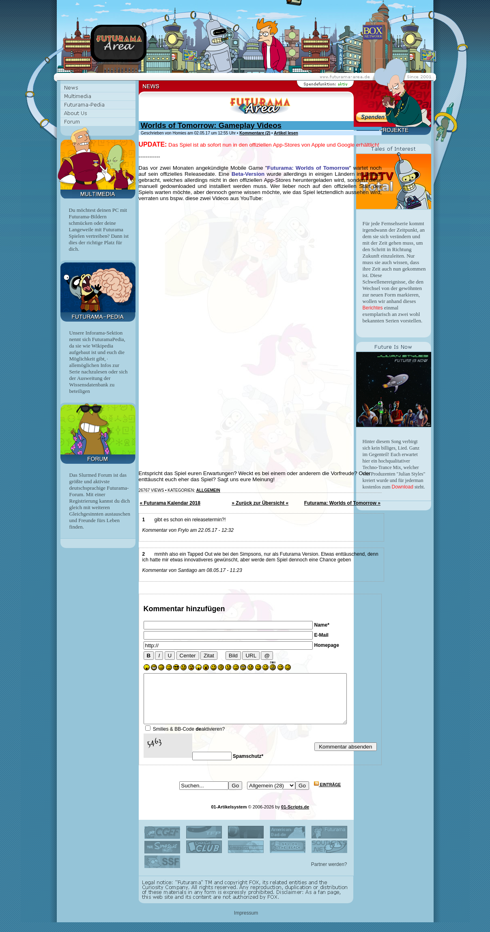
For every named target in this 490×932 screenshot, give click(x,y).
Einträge (327, 794)
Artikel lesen (286, 133)
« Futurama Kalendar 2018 (170, 503)
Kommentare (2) (254, 133)
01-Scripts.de (295, 816)
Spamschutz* (248, 766)
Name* (321, 625)
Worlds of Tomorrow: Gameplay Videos (211, 125)
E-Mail (321, 635)
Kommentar (164, 609)
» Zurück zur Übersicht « (260, 503)
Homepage (326, 645)
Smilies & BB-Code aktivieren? (189, 739)
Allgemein (208, 490)
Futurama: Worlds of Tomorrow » (342, 503)
